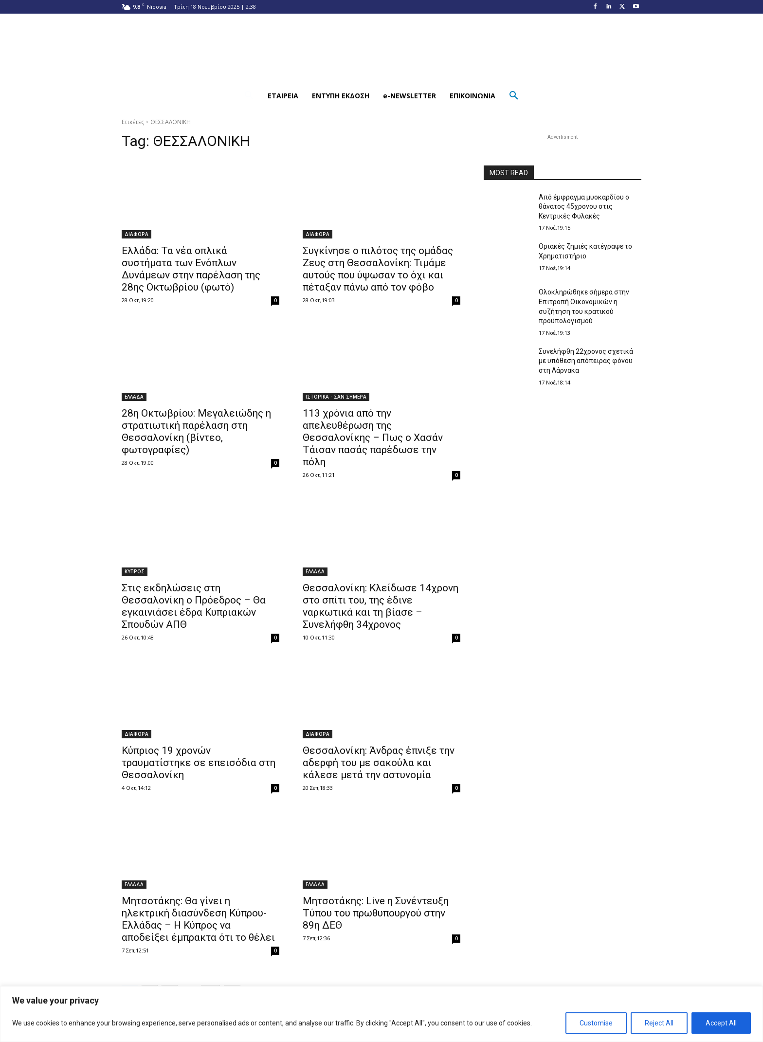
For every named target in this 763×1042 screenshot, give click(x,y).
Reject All (659, 1023)
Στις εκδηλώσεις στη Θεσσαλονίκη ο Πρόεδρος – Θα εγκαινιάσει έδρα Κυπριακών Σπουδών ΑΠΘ (194, 606)
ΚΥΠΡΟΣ (135, 571)
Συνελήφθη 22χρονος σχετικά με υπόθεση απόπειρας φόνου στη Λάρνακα (586, 360)
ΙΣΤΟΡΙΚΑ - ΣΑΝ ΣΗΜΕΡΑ (336, 396)
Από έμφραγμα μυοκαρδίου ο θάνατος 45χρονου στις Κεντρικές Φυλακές (584, 206)
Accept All (721, 1023)
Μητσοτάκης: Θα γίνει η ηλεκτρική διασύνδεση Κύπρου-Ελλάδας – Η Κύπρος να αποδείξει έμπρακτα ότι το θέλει (198, 919)
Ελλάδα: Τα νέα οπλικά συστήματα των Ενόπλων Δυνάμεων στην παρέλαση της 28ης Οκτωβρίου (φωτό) (191, 269)
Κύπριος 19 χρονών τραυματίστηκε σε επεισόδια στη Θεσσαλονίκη (198, 763)
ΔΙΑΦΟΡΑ (136, 234)
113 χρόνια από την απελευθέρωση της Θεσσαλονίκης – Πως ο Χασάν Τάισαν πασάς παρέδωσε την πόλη (373, 437)
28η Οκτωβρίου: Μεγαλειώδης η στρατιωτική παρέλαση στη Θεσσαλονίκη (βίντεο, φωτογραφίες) (196, 431)
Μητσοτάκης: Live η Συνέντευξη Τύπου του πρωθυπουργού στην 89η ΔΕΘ (376, 913)
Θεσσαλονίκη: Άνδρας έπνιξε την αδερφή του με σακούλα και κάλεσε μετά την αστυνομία (378, 763)
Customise (596, 1023)
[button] (249, 96)
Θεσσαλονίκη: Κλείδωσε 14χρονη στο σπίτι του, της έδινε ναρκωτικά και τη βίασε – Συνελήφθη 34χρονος (380, 606)
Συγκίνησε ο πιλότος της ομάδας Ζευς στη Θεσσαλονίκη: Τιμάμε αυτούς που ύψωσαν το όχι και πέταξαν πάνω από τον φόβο (378, 269)
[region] (381, 1014)
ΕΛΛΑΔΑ (134, 396)
